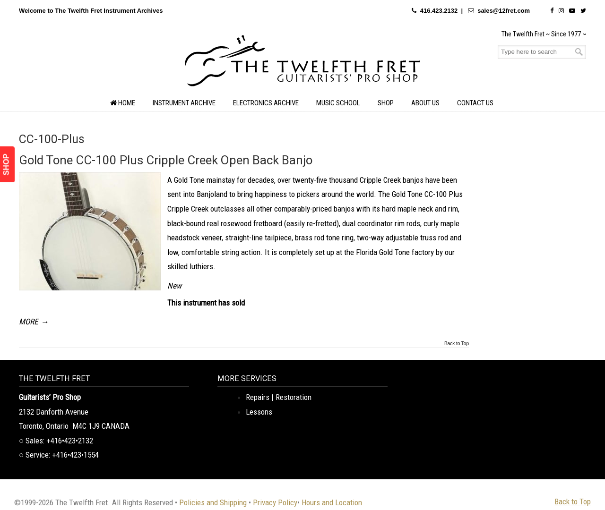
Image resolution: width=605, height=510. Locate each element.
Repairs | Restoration (278, 397)
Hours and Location (332, 502)
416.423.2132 (439, 10)
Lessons (259, 411)
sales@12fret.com (503, 10)
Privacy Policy (275, 502)
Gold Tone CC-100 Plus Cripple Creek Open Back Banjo (165, 160)
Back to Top (456, 343)
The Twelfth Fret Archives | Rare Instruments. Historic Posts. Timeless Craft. (302, 63)
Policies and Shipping (213, 502)
